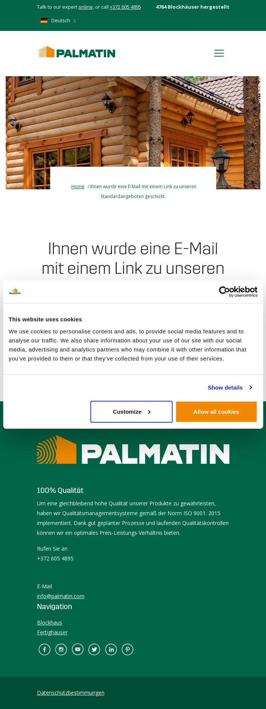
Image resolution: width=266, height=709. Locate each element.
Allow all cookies (216, 411)
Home (78, 186)
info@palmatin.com (61, 596)
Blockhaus (49, 622)
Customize (132, 411)
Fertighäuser (52, 632)
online (85, 6)
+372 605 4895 (125, 6)
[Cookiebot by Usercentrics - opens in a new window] (224, 292)
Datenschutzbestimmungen (71, 692)
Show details (225, 387)
